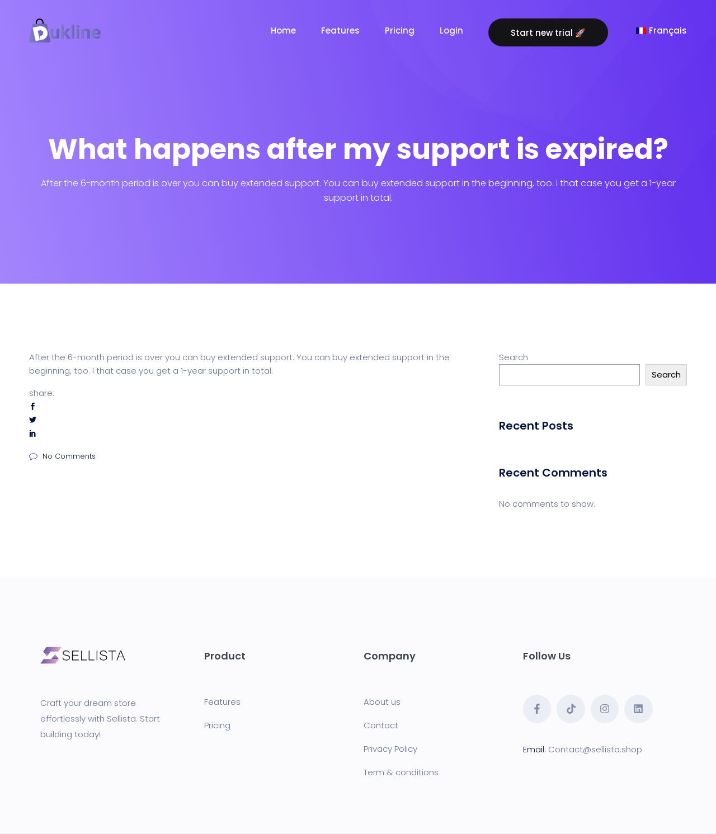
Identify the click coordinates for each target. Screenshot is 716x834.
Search (513, 357)
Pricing (217, 725)
